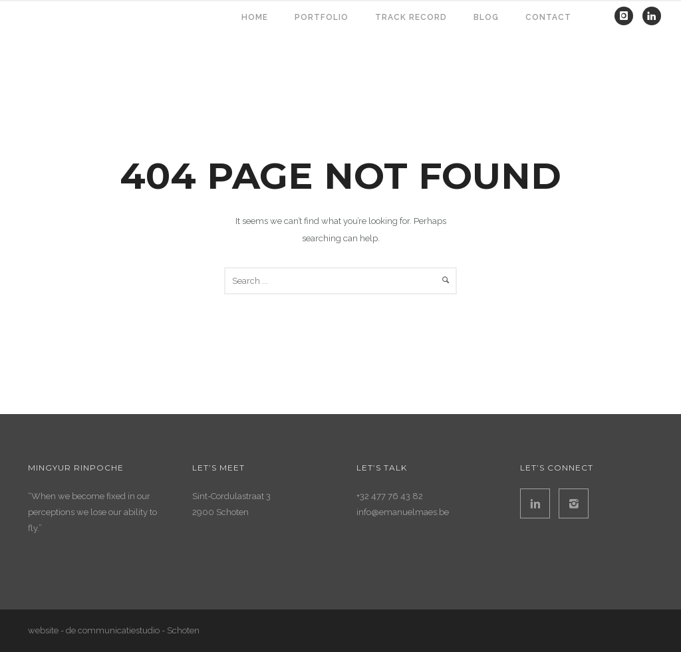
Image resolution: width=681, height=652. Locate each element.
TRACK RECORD (411, 17)
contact (548, 17)
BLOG (486, 17)
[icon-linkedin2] (538, 503)
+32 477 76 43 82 (389, 496)
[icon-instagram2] (574, 503)
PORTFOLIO (321, 17)
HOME (254, 17)
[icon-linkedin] (651, 16)
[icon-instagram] (627, 16)
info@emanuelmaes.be (402, 512)
